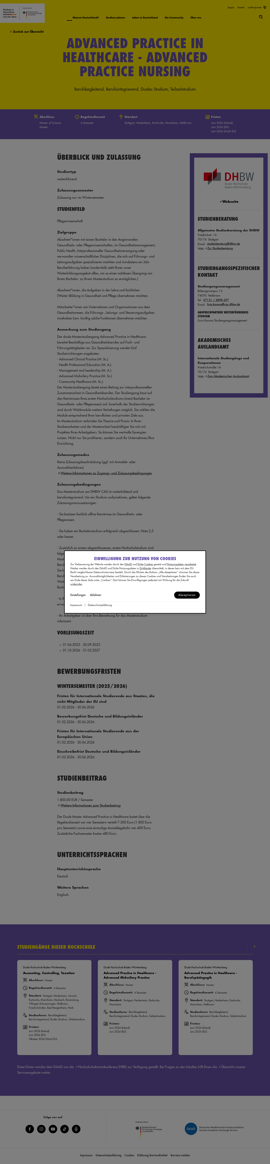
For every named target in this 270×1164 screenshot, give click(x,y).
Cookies (148, 564)
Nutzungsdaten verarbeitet (181, 564)
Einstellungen (78, 595)
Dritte (141, 564)
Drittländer (145, 568)
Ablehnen (95, 595)
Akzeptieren (187, 595)
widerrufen (76, 584)
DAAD (128, 564)
